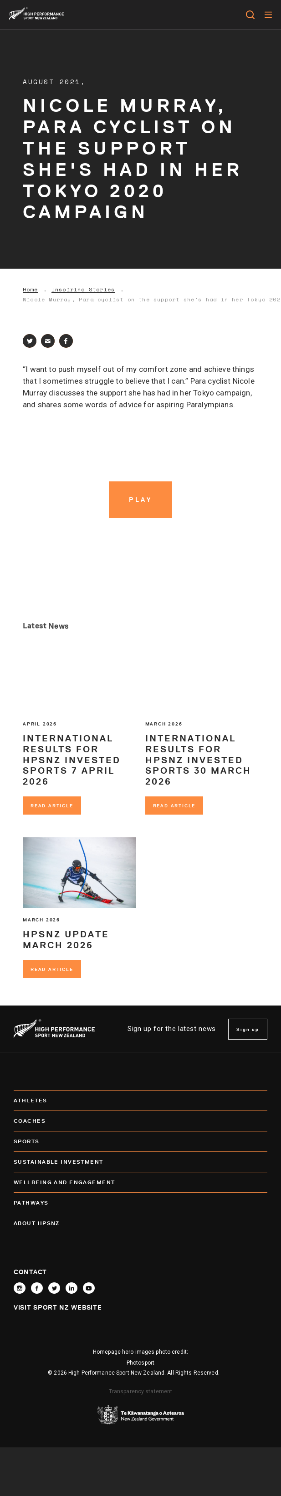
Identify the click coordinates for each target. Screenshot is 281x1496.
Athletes (140, 1101)
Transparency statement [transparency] (141, 1391)
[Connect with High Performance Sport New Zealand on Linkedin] (71, 1288)
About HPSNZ (140, 1223)
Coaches (140, 1121)
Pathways (140, 1203)
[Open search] (250, 14)
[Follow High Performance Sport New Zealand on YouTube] (89, 1288)
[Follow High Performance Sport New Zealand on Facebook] (37, 1288)
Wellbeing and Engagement (140, 1182)
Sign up (247, 1029)
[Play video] (141, 499)
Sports (140, 1141)
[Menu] (268, 14)
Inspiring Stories (83, 289)
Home (30, 289)
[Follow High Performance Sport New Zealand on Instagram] (20, 1288)
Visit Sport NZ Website (58, 1307)
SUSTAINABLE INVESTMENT (140, 1162)
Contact (30, 1272)
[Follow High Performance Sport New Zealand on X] (54, 1288)
